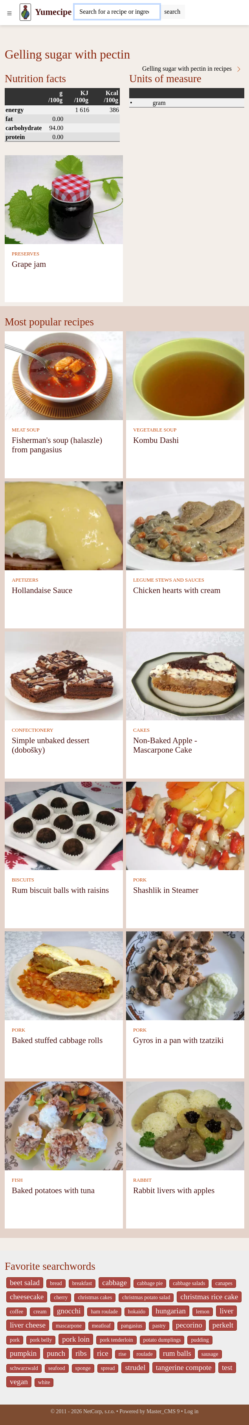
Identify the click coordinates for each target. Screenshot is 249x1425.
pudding (200, 1340)
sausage (209, 1354)
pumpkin (23, 1353)
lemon (202, 1312)
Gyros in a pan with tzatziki (178, 1040)
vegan (19, 1381)
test (227, 1367)
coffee (16, 1312)
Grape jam (29, 263)
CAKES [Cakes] (141, 730)
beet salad (25, 1282)
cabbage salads (189, 1283)
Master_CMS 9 (162, 1411)
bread (56, 1283)
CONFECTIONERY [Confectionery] (32, 730)
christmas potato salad (146, 1297)
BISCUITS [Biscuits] (23, 880)
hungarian (171, 1311)
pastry (159, 1326)
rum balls (177, 1353)
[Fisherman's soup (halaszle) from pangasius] (64, 375)
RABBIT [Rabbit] (142, 1180)
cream (40, 1312)
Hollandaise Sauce (42, 590)
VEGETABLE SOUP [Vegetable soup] (154, 430)
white (44, 1382)
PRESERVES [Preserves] (25, 254)
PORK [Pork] (139, 880)
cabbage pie (150, 1283)
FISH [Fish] (17, 1180)
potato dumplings (162, 1340)
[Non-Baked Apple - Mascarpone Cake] (185, 675)
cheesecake (27, 1297)
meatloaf (101, 1326)
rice (102, 1353)
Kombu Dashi (156, 439)
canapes (224, 1283)
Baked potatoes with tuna (53, 1190)
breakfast (82, 1283)
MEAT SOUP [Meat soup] (26, 430)
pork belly (41, 1340)
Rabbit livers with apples (173, 1190)
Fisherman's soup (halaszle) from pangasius (57, 444)
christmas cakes (95, 1297)
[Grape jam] (64, 199)
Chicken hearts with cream (176, 590)
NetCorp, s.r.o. (99, 1411)
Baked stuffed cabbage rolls (57, 1040)
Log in (191, 1411)
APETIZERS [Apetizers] (25, 580)
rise (122, 1354)
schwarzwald (24, 1368)
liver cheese (28, 1325)
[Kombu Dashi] (185, 375)
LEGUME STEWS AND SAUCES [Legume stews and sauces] (168, 580)
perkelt (222, 1325)
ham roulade (104, 1312)
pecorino (189, 1325)
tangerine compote (184, 1367)
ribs (81, 1353)
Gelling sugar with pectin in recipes (192, 68)
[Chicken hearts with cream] (185, 525)
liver (226, 1311)
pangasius (131, 1326)
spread (108, 1368)
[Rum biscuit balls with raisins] (64, 825)
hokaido (136, 1312)
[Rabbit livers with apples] (185, 1125)
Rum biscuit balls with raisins (60, 889)
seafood (56, 1368)
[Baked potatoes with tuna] (64, 1125)
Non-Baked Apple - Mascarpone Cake (165, 745)
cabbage (114, 1282)
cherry (61, 1297)
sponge (83, 1368)
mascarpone (69, 1326)
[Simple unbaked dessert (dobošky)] (64, 675)
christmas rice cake (209, 1297)
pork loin (76, 1339)
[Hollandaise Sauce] (64, 525)
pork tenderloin (116, 1340)
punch (56, 1353)
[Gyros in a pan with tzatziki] (185, 975)
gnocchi (69, 1311)
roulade (145, 1354)
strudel (135, 1367)
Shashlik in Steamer (165, 889)
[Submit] (172, 12)
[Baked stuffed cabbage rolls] (64, 975)
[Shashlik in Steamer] (185, 825)
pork (15, 1340)
